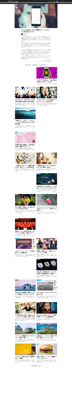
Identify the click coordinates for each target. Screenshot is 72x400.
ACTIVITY (38, 87)
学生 (37, 62)
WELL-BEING (38, 174)
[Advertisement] (36, 386)
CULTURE (38, 153)
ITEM (16, 108)
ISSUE (16, 87)
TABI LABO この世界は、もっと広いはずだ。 (36, 65)
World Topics (49, 62)
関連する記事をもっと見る (36, 366)
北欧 (46, 62)
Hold (34, 37)
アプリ (40, 62)
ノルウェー (43, 62)
